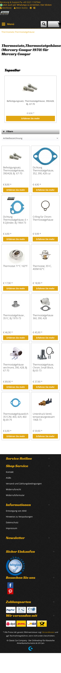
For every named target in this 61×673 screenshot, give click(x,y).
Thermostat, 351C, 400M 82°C (42, 268)
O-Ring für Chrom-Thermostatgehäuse (43, 218)
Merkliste (6, 7)
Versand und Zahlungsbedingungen (24, 483)
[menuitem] (8, 24)
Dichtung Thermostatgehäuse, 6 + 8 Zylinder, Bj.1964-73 (15, 219)
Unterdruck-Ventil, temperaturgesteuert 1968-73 (44, 416)
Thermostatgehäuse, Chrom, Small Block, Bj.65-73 (43, 367)
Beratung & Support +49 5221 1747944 (20, 2)
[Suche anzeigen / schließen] (44, 24)
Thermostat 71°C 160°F (15, 266)
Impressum (11, 528)
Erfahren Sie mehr (30, 118)
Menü (8, 24)
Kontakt (9, 472)
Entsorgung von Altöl (16, 510)
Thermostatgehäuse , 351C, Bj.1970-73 (14, 317)
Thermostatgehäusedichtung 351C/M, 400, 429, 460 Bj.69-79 (15, 416)
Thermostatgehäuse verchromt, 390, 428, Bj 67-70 (15, 367)
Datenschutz (12, 522)
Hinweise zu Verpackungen (19, 516)
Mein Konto (21, 7)
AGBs (8, 477)
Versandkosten (48, 632)
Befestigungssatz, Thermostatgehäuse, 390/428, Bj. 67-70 (30, 102)
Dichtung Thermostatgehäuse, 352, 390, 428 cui (43, 170)
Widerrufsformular (15, 495)
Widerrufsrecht (13, 489)
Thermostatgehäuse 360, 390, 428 (43, 317)
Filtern (8, 131)
